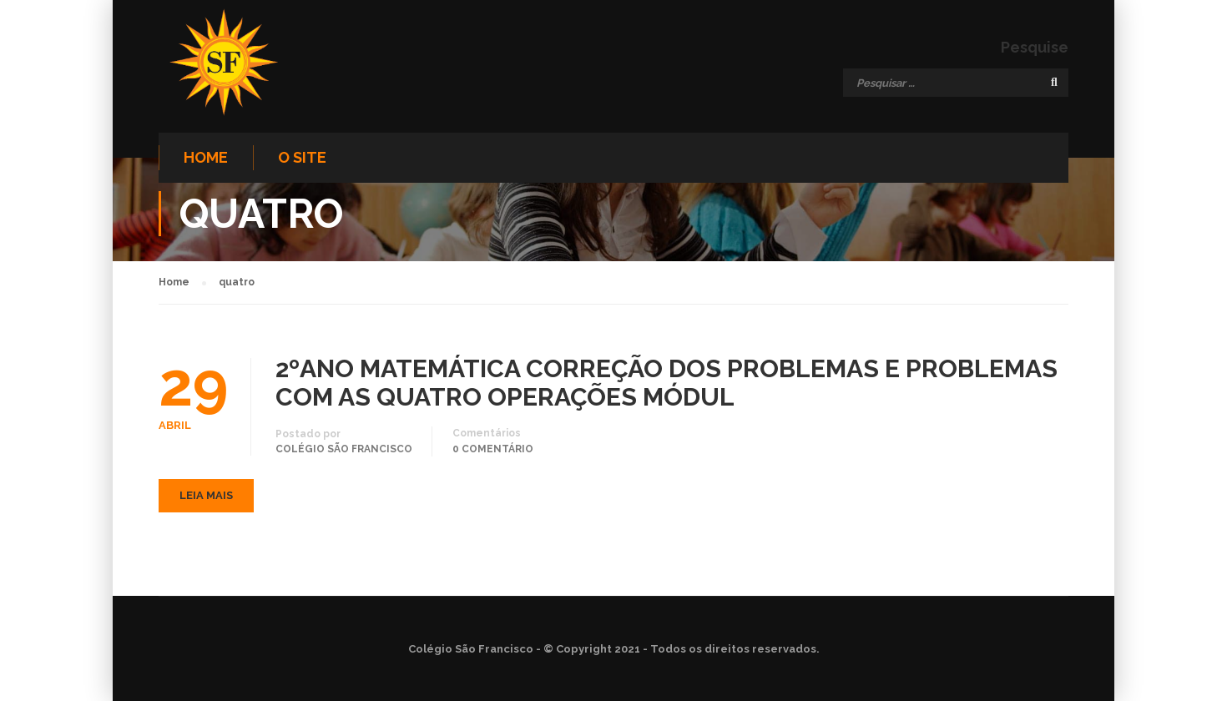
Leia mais (206, 495)
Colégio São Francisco (343, 449)
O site (302, 157)
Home (206, 157)
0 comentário (492, 449)
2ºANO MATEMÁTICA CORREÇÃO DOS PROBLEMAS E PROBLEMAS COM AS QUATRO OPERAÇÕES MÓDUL (666, 383)
